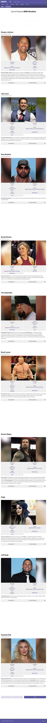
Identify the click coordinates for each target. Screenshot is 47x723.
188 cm (11, 391)
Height (27, 4)
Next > (35, 697)
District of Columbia (40, 189)
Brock (12, 382)
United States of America (11, 67)
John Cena (5, 94)
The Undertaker (6, 293)
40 (13, 469)
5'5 (36, 271)
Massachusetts (40, 128)
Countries (22, 4)
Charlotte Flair (6, 635)
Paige (3, 497)
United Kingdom (34, 527)
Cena (35, 124)
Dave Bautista (6, 154)
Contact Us (43, 721)
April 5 (11, 669)
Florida (40, 468)
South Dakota (40, 387)
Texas (18, 327)
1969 (15, 188)
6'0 (13, 132)
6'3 (13, 193)
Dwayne (12, 63)
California (18, 67)
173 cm (11, 532)
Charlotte (12, 665)
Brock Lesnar (5, 352)
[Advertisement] (23, 21)
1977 (14, 128)
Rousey (34, 267)
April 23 (11, 128)
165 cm (34, 271)
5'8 (13, 532)
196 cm (34, 67)
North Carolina (40, 589)
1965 (37, 322)
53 (35, 64)
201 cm (34, 327)
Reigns (34, 464)
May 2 (33, 62)
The (12, 323)
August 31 (11, 588)
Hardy (35, 585)
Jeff (12, 585)
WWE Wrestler (12, 69)
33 (13, 528)
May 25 (11, 467)
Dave (12, 185)
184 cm (11, 132)
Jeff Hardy (4, 555)
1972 (36, 62)
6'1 (13, 593)
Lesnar (34, 382)
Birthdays (12, 4)
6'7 (36, 327)
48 (13, 129)
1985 (14, 467)
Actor (35, 69)
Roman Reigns (6, 434)
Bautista (34, 185)
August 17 (11, 527)
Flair (35, 665)
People (3, 4)
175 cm (11, 673)
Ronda (12, 267)
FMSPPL (4, 2)
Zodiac (17, 4)
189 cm (11, 472)
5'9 (13, 673)
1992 (14, 527)
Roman (12, 464)
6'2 (13, 391)
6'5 (36, 67)
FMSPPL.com (11, 721)
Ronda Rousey (6, 237)
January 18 (11, 188)
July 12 (11, 386)
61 (35, 324)
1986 (14, 669)
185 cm (11, 593)
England (38, 527)
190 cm (11, 193)
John (12, 124)
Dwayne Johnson (7, 32)
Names (7, 4)
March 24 (33, 322)
